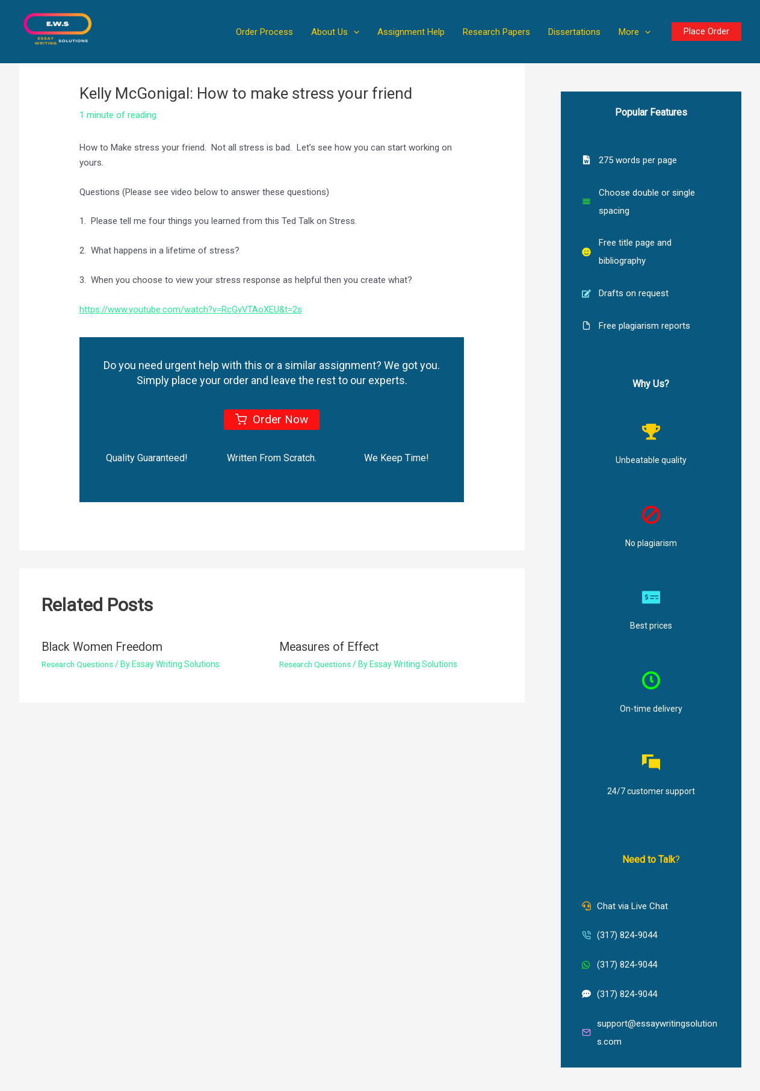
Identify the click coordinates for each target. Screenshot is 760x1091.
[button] (353, 32)
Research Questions (80, 663)
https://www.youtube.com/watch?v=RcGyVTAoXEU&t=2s (191, 309)
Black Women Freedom (104, 646)
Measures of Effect (330, 646)
